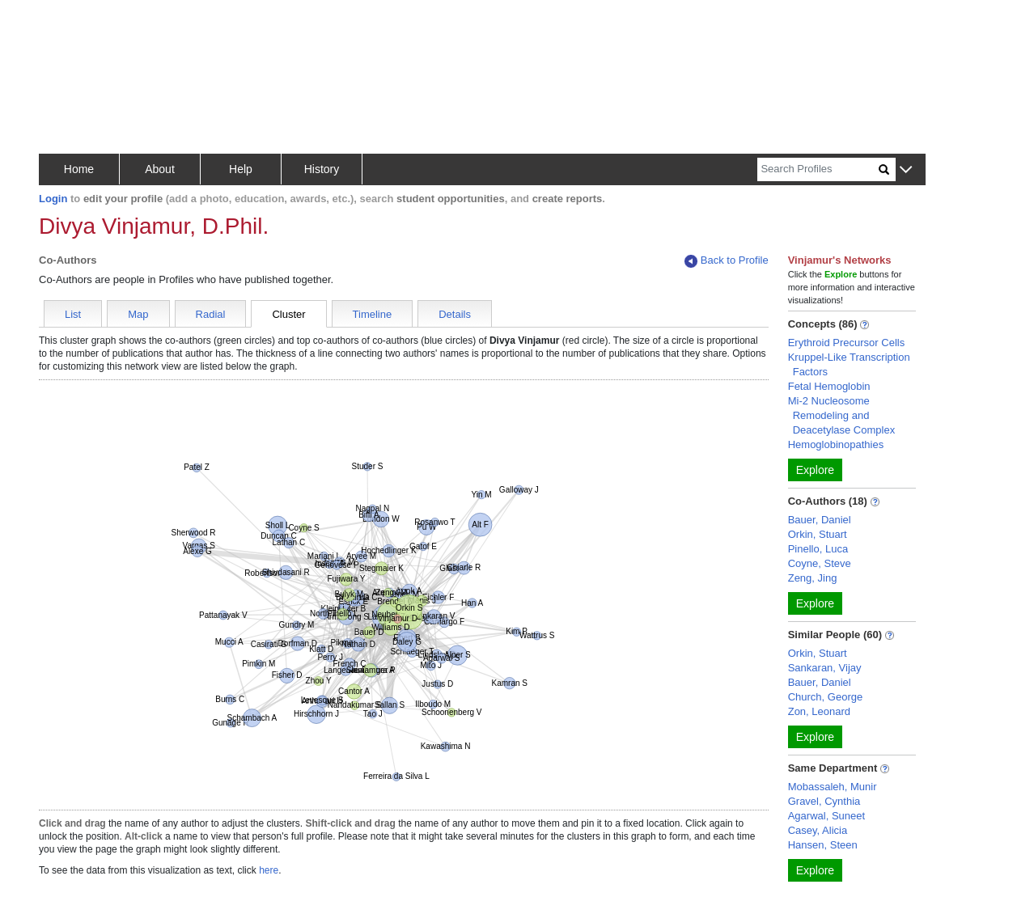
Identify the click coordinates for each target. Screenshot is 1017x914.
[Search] (818, 169)
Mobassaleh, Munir (832, 787)
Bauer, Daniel (819, 520)
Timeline (372, 314)
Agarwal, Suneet (826, 816)
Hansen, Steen (823, 845)
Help (240, 169)
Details (455, 314)
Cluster (288, 314)
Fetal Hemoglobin (829, 386)
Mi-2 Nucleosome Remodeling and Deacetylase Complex (841, 415)
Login (53, 199)
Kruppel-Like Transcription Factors (849, 364)
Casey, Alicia (817, 830)
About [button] (160, 169)
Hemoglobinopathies (836, 444)
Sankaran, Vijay (825, 668)
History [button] (322, 169)
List (73, 314)
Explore (815, 469)
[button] (906, 170)
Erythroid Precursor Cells (846, 342)
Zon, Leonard (819, 711)
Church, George (825, 697)
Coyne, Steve (819, 563)
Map (138, 314)
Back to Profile (726, 261)
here (268, 870)
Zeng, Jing (812, 578)
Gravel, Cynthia (824, 801)
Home (79, 169)
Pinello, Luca (818, 549)
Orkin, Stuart (817, 534)
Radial (211, 314)
